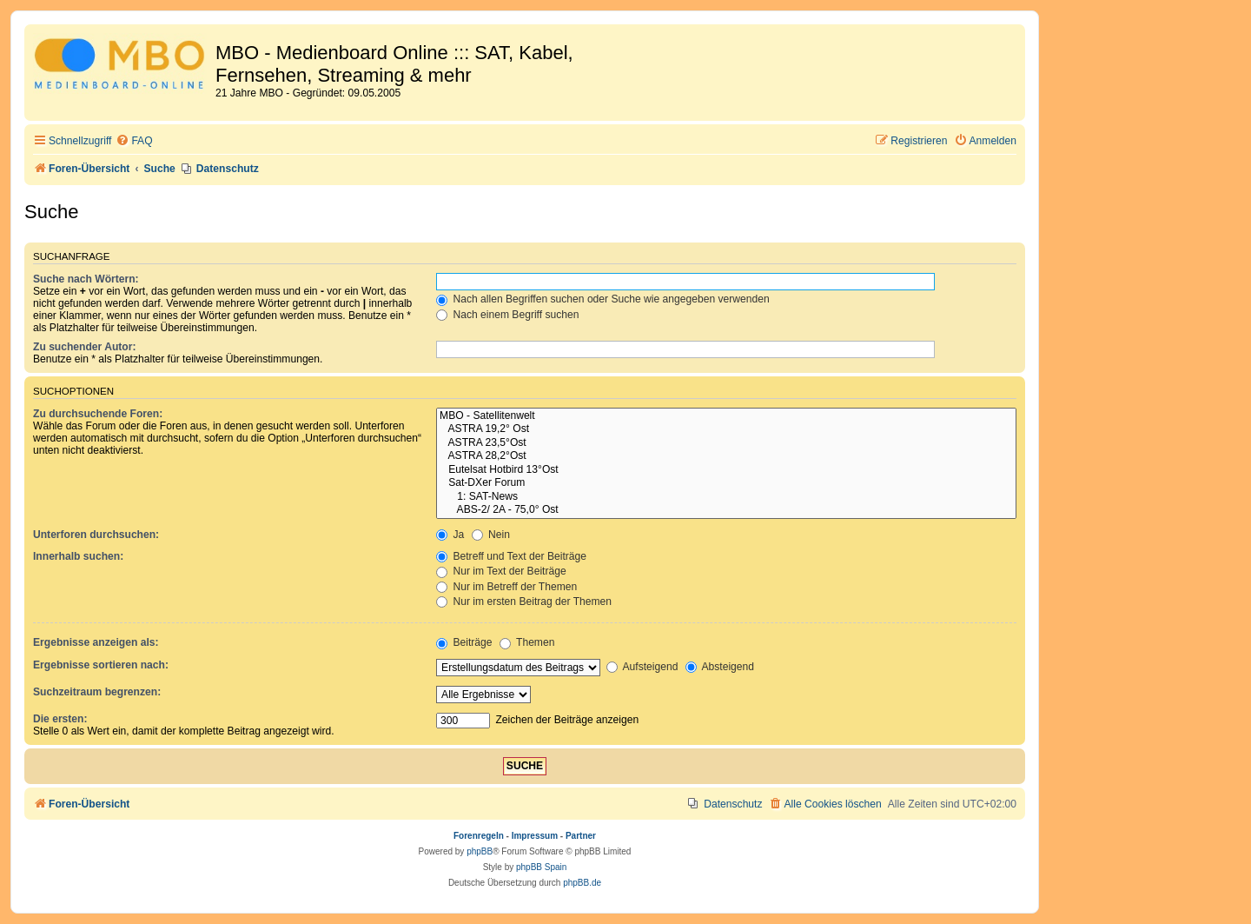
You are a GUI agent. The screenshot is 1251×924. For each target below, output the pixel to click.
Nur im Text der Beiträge (501, 571)
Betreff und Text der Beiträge (511, 556)
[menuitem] (134, 141)
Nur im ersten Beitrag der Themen (524, 601)
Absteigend (719, 667)
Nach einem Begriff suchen (507, 315)
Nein (491, 534)
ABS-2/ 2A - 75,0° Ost (726, 510)
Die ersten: (60, 719)
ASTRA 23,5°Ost (726, 443)
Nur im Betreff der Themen (506, 587)
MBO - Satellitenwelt (726, 416)
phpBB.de (582, 882)
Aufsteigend (642, 667)
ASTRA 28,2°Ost (726, 456)
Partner (581, 836)
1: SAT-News (726, 497)
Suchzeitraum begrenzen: (97, 692)
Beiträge (464, 642)
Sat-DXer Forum (726, 483)
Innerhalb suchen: (78, 556)
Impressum (535, 836)
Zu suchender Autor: (84, 347)
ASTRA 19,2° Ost (726, 429)
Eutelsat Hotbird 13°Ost (726, 470)
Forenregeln (478, 836)
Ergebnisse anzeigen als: (96, 642)
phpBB (480, 851)
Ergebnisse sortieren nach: (101, 665)
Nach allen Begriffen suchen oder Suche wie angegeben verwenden (603, 299)
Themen (527, 642)
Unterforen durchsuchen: (96, 534)
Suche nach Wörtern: (86, 279)
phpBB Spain (541, 867)
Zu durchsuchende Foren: (97, 414)
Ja (450, 534)
